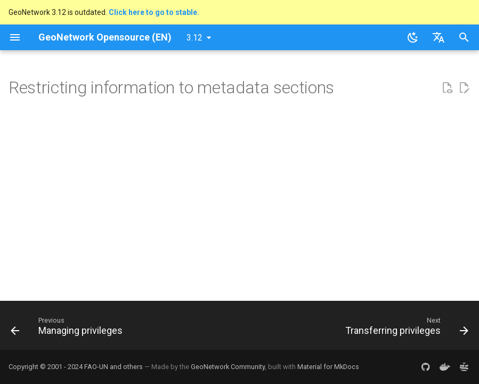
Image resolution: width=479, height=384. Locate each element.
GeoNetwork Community (228, 367)
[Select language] (438, 37)
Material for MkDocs (328, 367)
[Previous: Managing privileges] (68, 328)
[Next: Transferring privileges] (404, 328)
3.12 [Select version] (194, 38)
